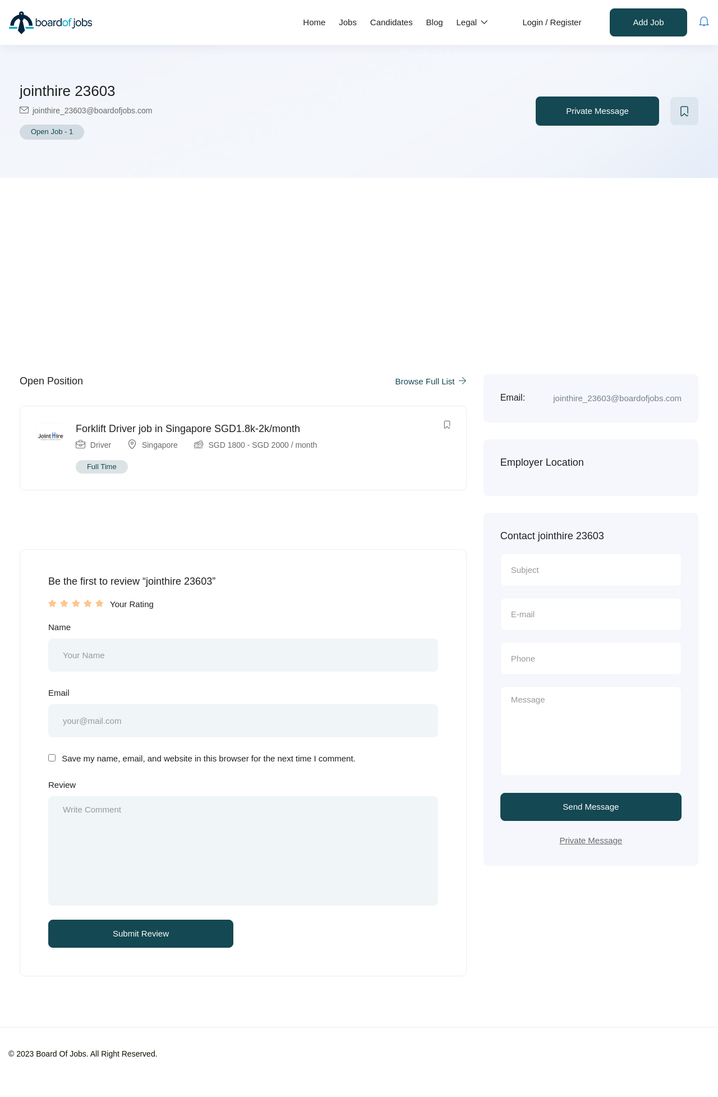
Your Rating (132, 605)
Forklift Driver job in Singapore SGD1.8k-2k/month (188, 429)
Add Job (648, 22)
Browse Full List (431, 381)
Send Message (591, 808)
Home (314, 22)
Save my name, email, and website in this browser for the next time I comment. (209, 761)
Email (59, 694)
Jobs (348, 22)
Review (62, 787)
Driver (101, 445)
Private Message (597, 111)
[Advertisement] (359, 262)
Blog (434, 22)
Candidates (391, 22)
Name (59, 628)
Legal (473, 22)
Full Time (102, 467)
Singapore (160, 445)
